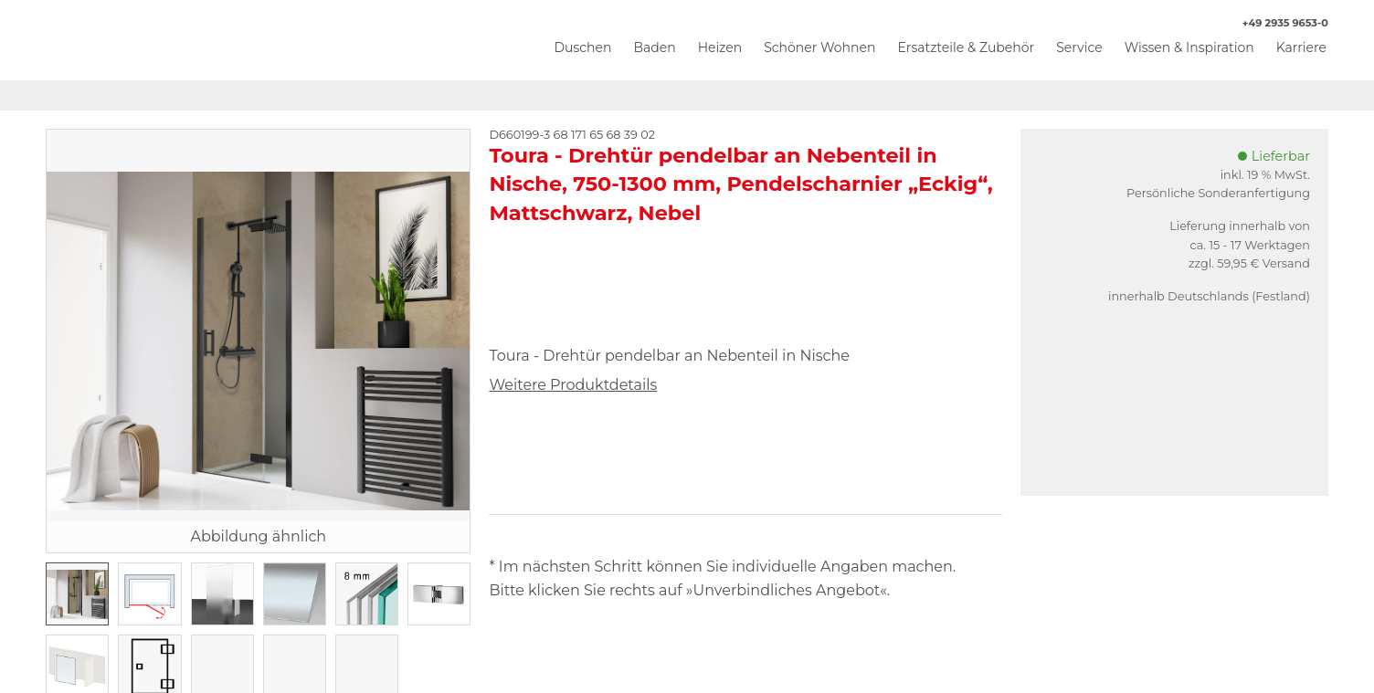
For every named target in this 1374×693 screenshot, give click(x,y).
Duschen (582, 47)
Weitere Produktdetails (573, 385)
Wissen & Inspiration (1189, 47)
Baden (654, 47)
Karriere (1301, 47)
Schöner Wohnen (819, 47)
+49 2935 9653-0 (1275, 23)
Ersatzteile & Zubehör (965, 47)
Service (1079, 47)
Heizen (720, 47)
